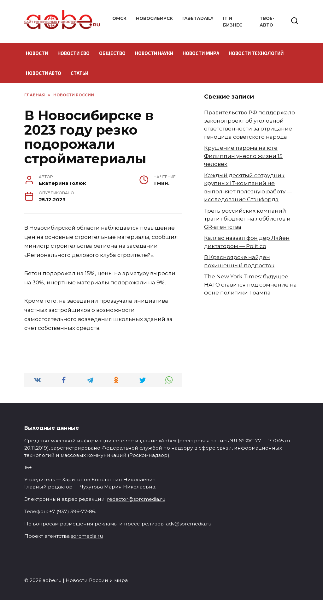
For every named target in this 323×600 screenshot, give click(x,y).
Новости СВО (73, 53)
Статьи (79, 73)
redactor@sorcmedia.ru (136, 499)
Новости (37, 53)
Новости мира (201, 53)
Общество (112, 53)
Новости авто (43, 73)
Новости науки (154, 53)
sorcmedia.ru (87, 536)
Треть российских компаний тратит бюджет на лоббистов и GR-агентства (247, 219)
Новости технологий (256, 53)
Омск (119, 18)
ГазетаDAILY (198, 18)
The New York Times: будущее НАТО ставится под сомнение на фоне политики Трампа (250, 284)
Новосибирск (154, 18)
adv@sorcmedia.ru (188, 524)
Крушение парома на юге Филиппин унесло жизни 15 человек (243, 156)
